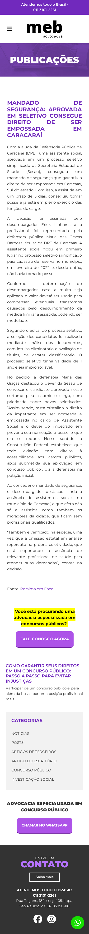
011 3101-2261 (44, 10)
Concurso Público (31, 770)
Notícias (20, 733)
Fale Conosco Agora (44, 639)
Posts (17, 742)
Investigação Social (32, 779)
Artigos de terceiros (33, 751)
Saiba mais (45, 877)
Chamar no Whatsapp (45, 825)
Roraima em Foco (36, 589)
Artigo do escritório (34, 761)
